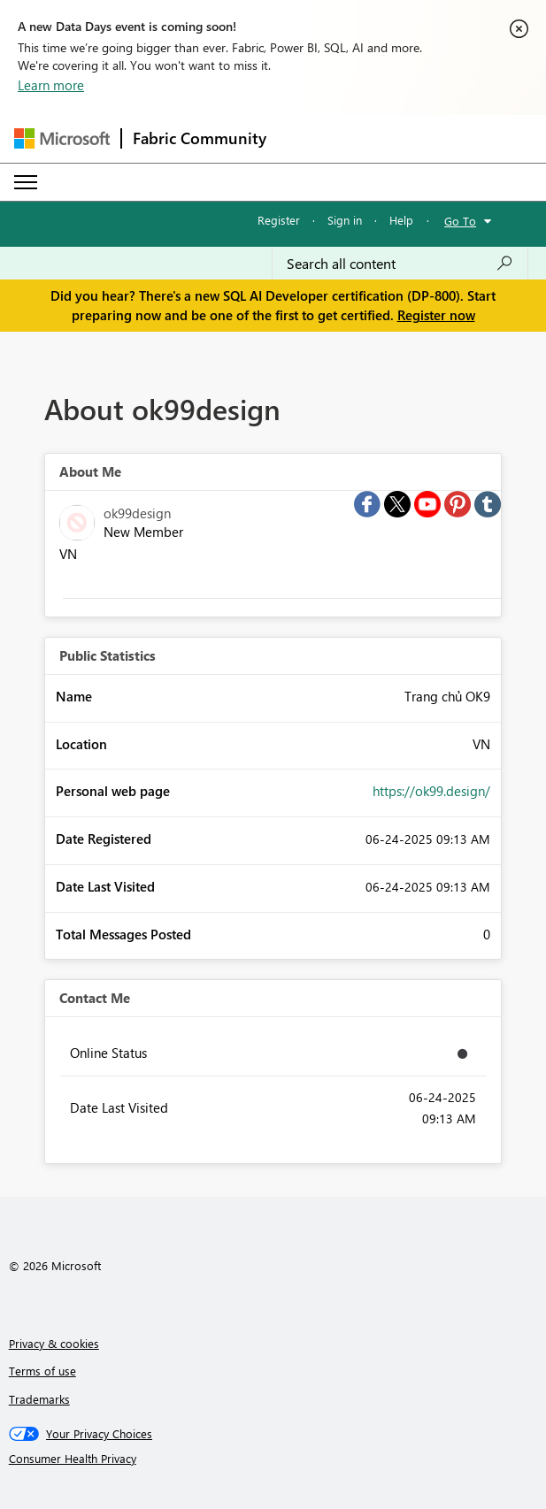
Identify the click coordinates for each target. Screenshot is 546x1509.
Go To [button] (460, 220)
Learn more (51, 85)
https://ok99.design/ (431, 791)
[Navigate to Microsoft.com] (62, 138)
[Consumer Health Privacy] (273, 1458)
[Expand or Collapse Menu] (25, 182)
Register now (436, 315)
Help (401, 219)
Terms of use (42, 1370)
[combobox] (400, 263)
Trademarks (39, 1398)
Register (279, 219)
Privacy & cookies (54, 1343)
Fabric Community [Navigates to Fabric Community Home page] (199, 138)
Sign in (344, 219)
